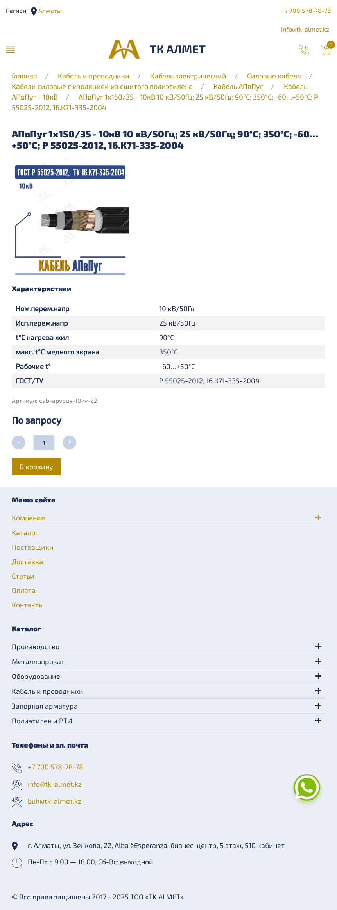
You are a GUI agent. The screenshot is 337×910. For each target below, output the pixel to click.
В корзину (36, 466)
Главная (24, 75)
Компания (28, 517)
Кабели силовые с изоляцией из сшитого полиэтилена (102, 86)
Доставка (27, 561)
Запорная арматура (45, 706)
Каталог (25, 532)
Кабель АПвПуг (238, 86)
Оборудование (36, 676)
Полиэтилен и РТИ (42, 720)
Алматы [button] (49, 10)
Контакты (28, 604)
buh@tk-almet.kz (54, 801)
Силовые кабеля (275, 75)
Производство (35, 646)
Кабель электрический (188, 75)
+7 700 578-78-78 (306, 10)
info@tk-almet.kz (305, 29)
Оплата (24, 590)
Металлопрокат (38, 661)
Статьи (23, 576)
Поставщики (33, 547)
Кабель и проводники (93, 75)
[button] (10, 49)
